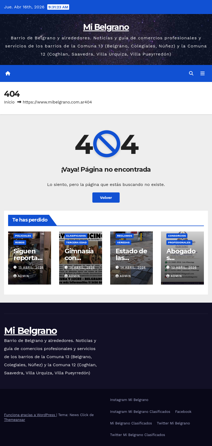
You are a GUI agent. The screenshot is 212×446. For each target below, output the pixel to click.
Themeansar (14, 420)
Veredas (123, 242)
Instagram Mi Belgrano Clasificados (140, 412)
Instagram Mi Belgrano (129, 400)
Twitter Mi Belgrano (173, 423)
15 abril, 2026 (31, 267)
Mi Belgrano (106, 27)
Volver (106, 197)
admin (21, 276)
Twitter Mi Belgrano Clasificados (137, 435)
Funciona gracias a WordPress (30, 415)
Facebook (183, 412)
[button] (191, 73)
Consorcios (177, 235)
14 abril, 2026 (82, 267)
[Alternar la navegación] (202, 73)
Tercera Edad (76, 242)
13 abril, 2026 (184, 267)
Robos (20, 242)
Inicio (9, 102)
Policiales (23, 235)
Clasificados (76, 235)
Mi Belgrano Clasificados (131, 423)
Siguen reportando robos (28, 257)
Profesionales (179, 242)
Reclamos (124, 235)
